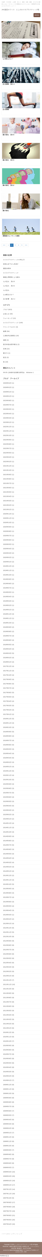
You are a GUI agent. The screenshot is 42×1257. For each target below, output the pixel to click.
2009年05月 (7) (8, 1115)
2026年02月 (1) (8, 387)
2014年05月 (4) (8, 854)
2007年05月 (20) (9, 1220)
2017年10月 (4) (8, 675)
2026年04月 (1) (8, 383)
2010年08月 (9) (8, 1050)
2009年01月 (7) (8, 1133)
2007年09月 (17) (9, 1202)
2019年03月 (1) (8, 601)
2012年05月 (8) (8, 958)
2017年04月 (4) (8, 701)
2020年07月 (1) (8, 535)
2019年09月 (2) (8, 579)
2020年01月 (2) (8, 562)
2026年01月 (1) (8, 392)
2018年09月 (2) (8, 627)
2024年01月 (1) (8, 396)
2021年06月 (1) (8, 488)
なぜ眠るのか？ (8, 294)
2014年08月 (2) (8, 840)
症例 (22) (6, 349)
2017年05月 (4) (8, 697)
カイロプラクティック (11, 273)
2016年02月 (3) (8, 762)
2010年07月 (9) (8, 1054)
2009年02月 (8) (8, 1128)
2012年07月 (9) (8, 949)
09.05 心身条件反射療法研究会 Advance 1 (18, 372)
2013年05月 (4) (8, 906)
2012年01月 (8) (8, 976)
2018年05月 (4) (8, 644)
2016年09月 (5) (8, 732)
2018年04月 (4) (8, 649)
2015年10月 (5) (8, 779)
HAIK (25, 1251)
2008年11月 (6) (8, 1141)
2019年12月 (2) (8, 566)
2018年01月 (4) (8, 662)
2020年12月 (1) (8, 514)
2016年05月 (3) (8, 749)
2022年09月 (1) (8, 440)
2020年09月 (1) (8, 527)
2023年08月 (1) (8, 400)
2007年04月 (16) (9, 1224)
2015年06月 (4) (8, 797)
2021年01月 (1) (8, 509)
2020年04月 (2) (8, 548)
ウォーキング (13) (9, 318)
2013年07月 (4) (8, 897)
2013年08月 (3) (8, 893)
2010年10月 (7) (8, 1041)
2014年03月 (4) (8, 862)
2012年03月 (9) (8, 967)
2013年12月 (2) (8, 875)
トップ (19, 1234)
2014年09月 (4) (8, 836)
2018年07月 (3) (8, 636)
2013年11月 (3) (8, 880)
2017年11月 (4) (8, 671)
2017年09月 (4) (8, 679)
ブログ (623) (7, 309)
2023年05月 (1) (8, 409)
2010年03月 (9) (8, 1071)
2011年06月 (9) (8, 1006)
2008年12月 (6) (8, 1137)
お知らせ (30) (8, 314)
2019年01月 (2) (8, 610)
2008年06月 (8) (8, 1163)
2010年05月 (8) (8, 1063)
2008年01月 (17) (9, 1185)
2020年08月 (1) (8, 531)
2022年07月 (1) (8, 448)
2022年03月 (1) (8, 457)
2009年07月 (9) (8, 1106)
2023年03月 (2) (8, 418)
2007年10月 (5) (8, 1198)
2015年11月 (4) (8, 775)
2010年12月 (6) (8, 1032)
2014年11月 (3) (8, 827)
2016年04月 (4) (8, 753)
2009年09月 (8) (8, 1098)
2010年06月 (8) (8, 1058)
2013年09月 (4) (8, 888)
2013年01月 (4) (8, 923)
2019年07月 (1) (8, 588)
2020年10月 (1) (8, 522)
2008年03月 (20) (9, 1176)
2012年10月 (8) (8, 936)
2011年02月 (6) (8, 1024)
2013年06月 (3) (8, 902)
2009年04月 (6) (8, 1119)
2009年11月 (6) (8, 1089)
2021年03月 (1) (8, 501)
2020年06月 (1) (8, 540)
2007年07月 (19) (9, 1211)
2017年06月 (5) (8, 692)
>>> (26, 245)
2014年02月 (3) (8, 867)
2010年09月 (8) (8, 1045)
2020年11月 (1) (8, 518)
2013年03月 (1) (8, 915)
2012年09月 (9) (8, 941)
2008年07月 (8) (8, 1159)
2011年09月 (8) (8, 993)
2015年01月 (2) (8, 819)
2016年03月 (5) (8, 758)
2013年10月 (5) (8, 884)
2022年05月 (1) (8, 453)
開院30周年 (7, 268)
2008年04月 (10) (9, 1172)
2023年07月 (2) (8, 405)
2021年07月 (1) (8, 483)
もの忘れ (6, 290)
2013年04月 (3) (8, 910)
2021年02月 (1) (8, 505)
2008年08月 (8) (8, 1154)
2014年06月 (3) (8, 849)
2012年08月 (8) (8, 945)
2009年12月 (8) (8, 1084)
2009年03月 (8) (8, 1124)
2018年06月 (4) (8, 640)
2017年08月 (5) (8, 684)
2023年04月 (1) (8, 413)
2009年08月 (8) (8, 1102)
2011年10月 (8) (8, 989)
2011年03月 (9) (8, 1019)
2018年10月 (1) (8, 623)
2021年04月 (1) (8, 496)
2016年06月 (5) (8, 745)
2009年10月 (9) (8, 1093)
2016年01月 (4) (8, 766)
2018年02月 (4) (8, 657)
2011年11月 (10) (9, 984)
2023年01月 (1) (8, 422)
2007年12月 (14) (9, 1189)
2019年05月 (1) (8, 592)
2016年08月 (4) (8, 736)
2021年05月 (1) (8, 492)
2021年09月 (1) (8, 474)
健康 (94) (6, 331)
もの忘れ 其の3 (9, 281)
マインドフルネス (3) (10, 327)
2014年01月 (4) (8, 871)
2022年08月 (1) (8, 444)
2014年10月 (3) (8, 832)
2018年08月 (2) (8, 631)
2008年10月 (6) (8, 1146)
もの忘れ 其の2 (9, 286)
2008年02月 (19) (9, 1180)
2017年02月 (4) (8, 710)
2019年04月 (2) (8, 596)
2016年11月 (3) (8, 723)
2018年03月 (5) (8, 653)
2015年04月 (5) (8, 806)
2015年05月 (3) (8, 801)
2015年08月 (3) (8, 788)
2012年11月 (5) (8, 932)
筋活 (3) (6, 357)
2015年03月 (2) (8, 810)
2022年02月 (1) (8, 461)
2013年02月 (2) (8, 919)
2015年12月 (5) (8, 771)
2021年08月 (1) (8, 479)
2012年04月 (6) (8, 962)
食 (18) (5, 362)
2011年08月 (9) (8, 997)
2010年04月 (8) (8, 1067)
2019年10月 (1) (8, 575)
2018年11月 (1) (8, 618)
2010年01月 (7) (8, 1080)
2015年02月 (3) (8, 814)
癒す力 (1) (6, 353)
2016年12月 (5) (8, 718)
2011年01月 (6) (8, 1028)
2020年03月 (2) (8, 553)
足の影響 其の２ (9, 299)
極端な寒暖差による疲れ (11, 277)
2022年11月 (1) (8, 431)
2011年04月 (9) (8, 1015)
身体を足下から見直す (11, 264)
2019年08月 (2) (8, 583)
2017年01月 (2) (8, 714)
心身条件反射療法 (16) (11, 335)
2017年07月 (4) (8, 688)
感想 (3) (6, 340)
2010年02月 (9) (8, 1076)
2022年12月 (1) (8, 426)
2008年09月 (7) (8, 1150)
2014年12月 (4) (8, 823)
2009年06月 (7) (8, 1111)
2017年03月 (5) (8, 705)
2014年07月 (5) (8, 845)
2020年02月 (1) (8, 557)
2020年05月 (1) (8, 544)
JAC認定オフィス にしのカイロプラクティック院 (20, 9)
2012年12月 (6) (8, 928)
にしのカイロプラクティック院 (23, 1244)
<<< (4, 245)
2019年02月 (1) (8, 605)
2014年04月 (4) (8, 858)
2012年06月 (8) (8, 954)
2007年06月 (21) (9, 1215)
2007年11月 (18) (9, 1193)
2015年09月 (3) (8, 784)
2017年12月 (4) (8, 666)
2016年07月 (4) (8, 740)
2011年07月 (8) (8, 1002)
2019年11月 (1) (8, 570)
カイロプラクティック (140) (13, 322)
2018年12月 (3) (8, 614)
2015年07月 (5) (8, 793)
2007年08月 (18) (9, 1207)
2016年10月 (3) (8, 727)
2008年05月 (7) (8, 1167)
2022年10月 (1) (8, 435)
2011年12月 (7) (8, 980)
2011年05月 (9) (8, 1010)
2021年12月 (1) (8, 466)
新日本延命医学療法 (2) (11, 344)
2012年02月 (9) (8, 971)
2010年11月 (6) (8, 1037)
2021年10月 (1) (8, 470)
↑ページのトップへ (9, 1234)
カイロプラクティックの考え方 (14, 259)
